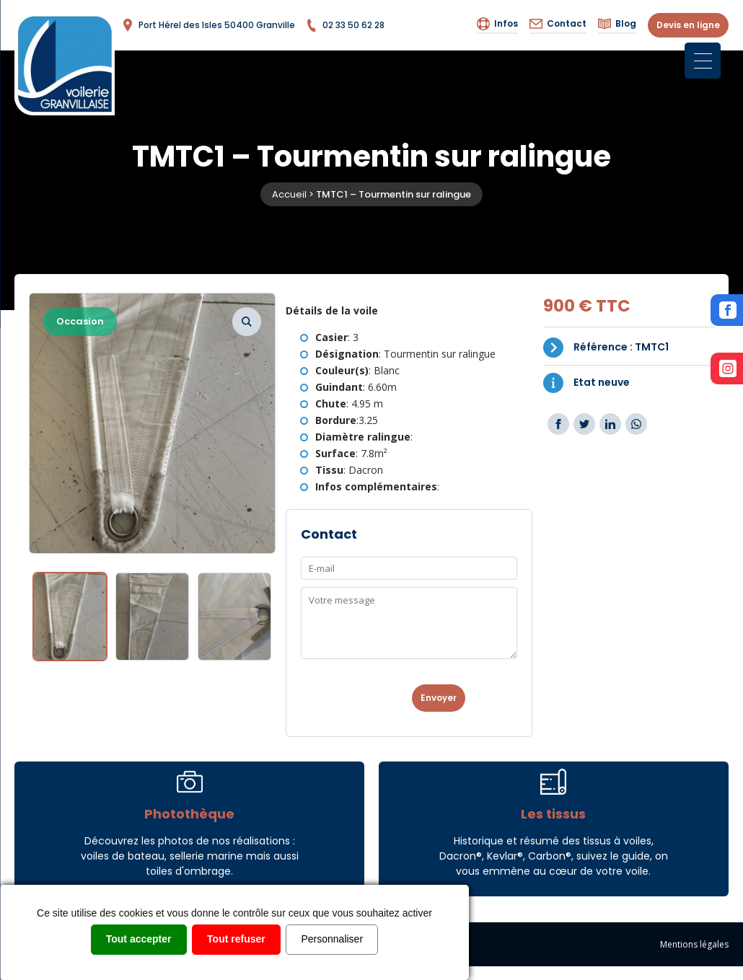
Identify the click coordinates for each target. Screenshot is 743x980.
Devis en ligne (688, 25)
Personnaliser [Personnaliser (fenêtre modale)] (333, 939)
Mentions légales (694, 944)
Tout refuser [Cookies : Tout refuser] (236, 939)
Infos (497, 23)
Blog (617, 23)
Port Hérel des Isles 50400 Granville (208, 25)
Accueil (289, 194)
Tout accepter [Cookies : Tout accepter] (139, 939)
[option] (152, 423)
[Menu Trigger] (703, 61)
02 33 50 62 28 (344, 25)
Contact (557, 23)
